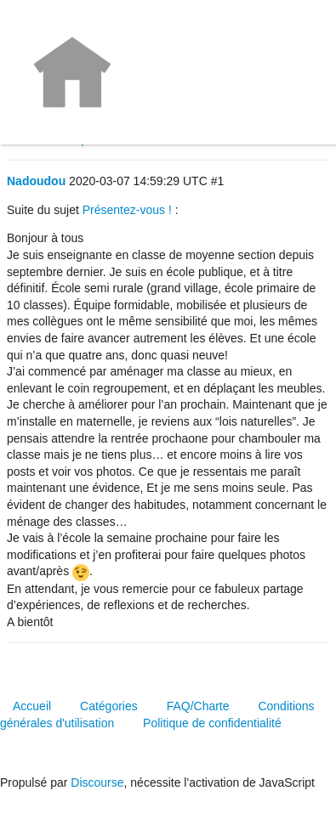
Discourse (97, 782)
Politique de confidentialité (212, 723)
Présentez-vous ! (127, 210)
